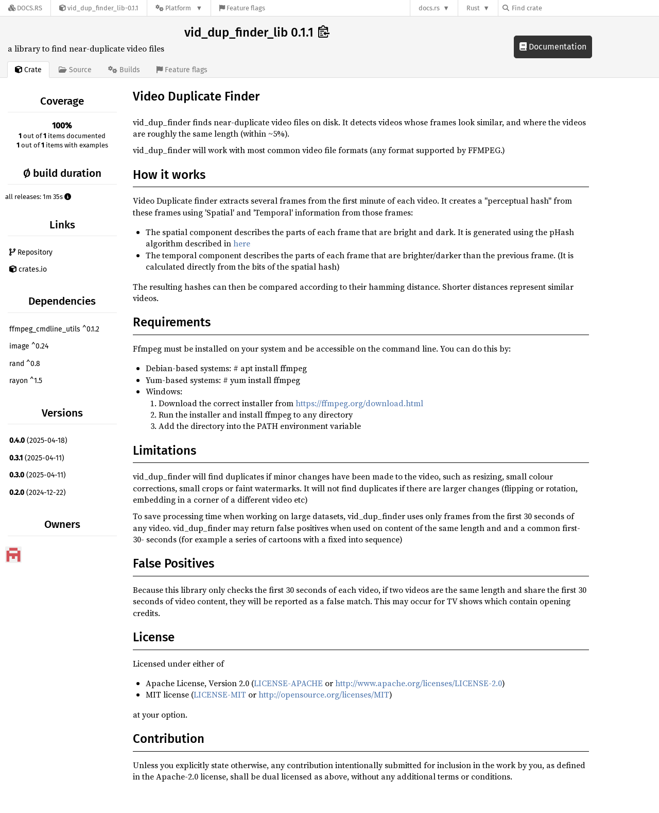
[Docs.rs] (25, 8)
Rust (473, 8)
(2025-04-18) (38, 440)
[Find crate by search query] (554, 8)
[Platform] (179, 8)
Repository (31, 252)
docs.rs (429, 8)
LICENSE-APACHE (288, 683)
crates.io (28, 269)
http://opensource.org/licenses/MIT (323, 694)
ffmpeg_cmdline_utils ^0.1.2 (54, 329)
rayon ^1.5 (25, 380)
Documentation (552, 47)
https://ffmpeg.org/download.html (359, 403)
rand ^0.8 (24, 363)
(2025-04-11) (36, 458)
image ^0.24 (28, 346)
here (241, 243)
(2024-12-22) (37, 492)
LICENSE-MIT (220, 694)
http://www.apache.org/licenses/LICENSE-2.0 (418, 683)
